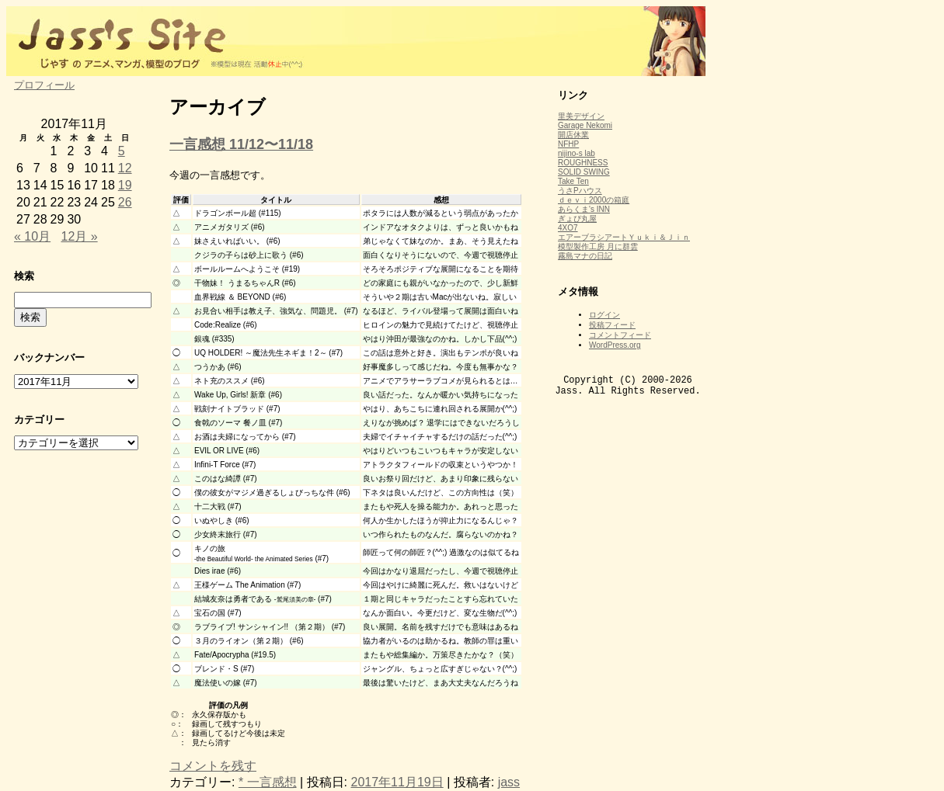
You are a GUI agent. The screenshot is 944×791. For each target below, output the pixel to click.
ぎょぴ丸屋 (577, 218)
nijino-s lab (576, 153)
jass (509, 782)
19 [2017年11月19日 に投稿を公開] (125, 185)
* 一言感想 (268, 782)
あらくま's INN (584, 209)
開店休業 (573, 134)
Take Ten (573, 181)
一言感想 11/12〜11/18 (241, 144)
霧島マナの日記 (585, 256)
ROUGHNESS (583, 162)
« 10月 (32, 236)
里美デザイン (581, 116)
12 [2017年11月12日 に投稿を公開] (125, 168)
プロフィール (44, 85)
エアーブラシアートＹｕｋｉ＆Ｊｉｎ (624, 237)
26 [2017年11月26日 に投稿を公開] (125, 202)
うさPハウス (580, 190)
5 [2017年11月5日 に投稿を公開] (121, 151)
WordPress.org (615, 345)
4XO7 (568, 228)
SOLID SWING (584, 172)
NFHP (568, 144)
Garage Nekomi (585, 125)
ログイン (604, 315)
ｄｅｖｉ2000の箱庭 (593, 200)
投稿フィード (612, 325)
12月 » (79, 236)
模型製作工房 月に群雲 (598, 246)
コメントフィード (620, 335)
